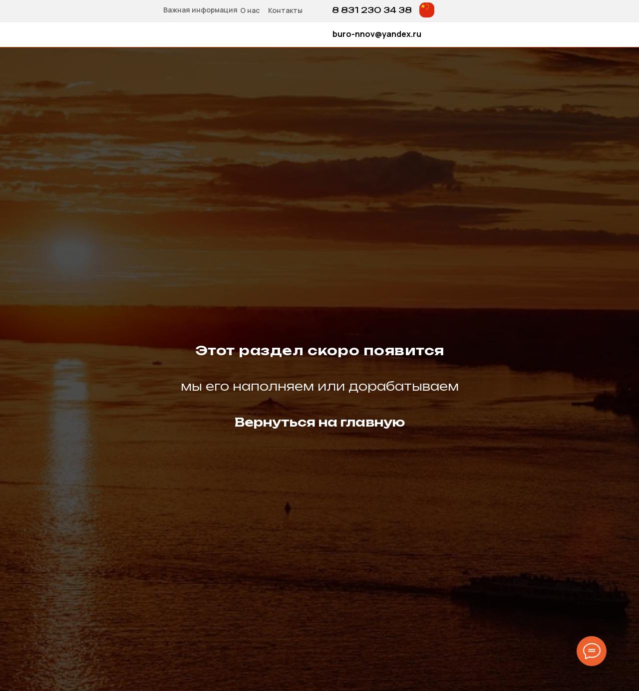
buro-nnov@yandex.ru (376, 33)
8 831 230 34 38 (372, 10)
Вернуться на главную (320, 422)
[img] (426, 9)
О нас (250, 10)
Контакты (285, 10)
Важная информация (200, 9)
